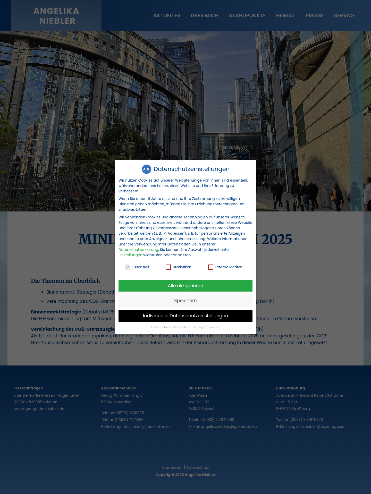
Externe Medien (225, 265)
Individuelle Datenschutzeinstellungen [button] (185, 314)
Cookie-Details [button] (160, 326)
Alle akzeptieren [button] (185, 284)
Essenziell (137, 265)
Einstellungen (130, 253)
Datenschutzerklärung (138, 248)
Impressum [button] (213, 326)
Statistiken (178, 265)
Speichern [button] (185, 299)
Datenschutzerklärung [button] (188, 326)
